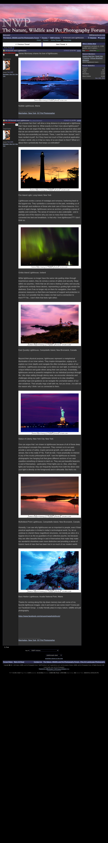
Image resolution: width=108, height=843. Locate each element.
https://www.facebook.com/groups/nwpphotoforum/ (39, 616)
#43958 (79, 120)
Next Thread (62, 44)
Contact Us (38, 662)
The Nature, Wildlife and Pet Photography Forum (21, 38)
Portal (39, 40)
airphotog (85, 60)
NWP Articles (55, 38)
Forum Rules (8, 662)
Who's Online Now (89, 44)
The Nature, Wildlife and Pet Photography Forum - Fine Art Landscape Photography (74, 662)
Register (92, 38)
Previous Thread (22, 44)
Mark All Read (19, 662)
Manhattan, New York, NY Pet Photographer (36, 113)
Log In (101, 38)
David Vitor (99, 56)
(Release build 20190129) (54, 670)
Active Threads (56, 40)
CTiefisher (85, 58)
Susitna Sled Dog (88, 56)
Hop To (27, 650)
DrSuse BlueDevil (96, 58)
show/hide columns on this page (54, 658)
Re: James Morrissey (36, 120)
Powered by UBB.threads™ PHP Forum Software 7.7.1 (54, 669)
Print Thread (8, 48)
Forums (44, 38)
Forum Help (67, 40)
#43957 (79, 50)
